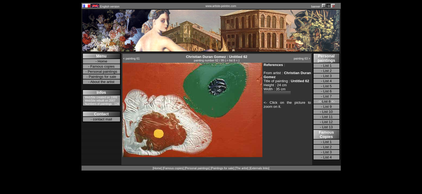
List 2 (327, 71)
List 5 (327, 86)
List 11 (327, 117)
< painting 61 (131, 58)
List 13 (327, 127)
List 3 (327, 76)
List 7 (327, 96)
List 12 (327, 122)
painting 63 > (302, 58)
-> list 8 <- (232, 60)
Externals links (259, 168)
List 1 (327, 66)
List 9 (327, 107)
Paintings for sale (102, 77)
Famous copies (102, 66)
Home (102, 61)
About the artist (102, 82)
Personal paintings (102, 72)
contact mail (102, 119)
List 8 (326, 101)
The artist (242, 168)
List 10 (327, 112)
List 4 (327, 81)
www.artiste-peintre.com (221, 6)
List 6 (327, 91)
